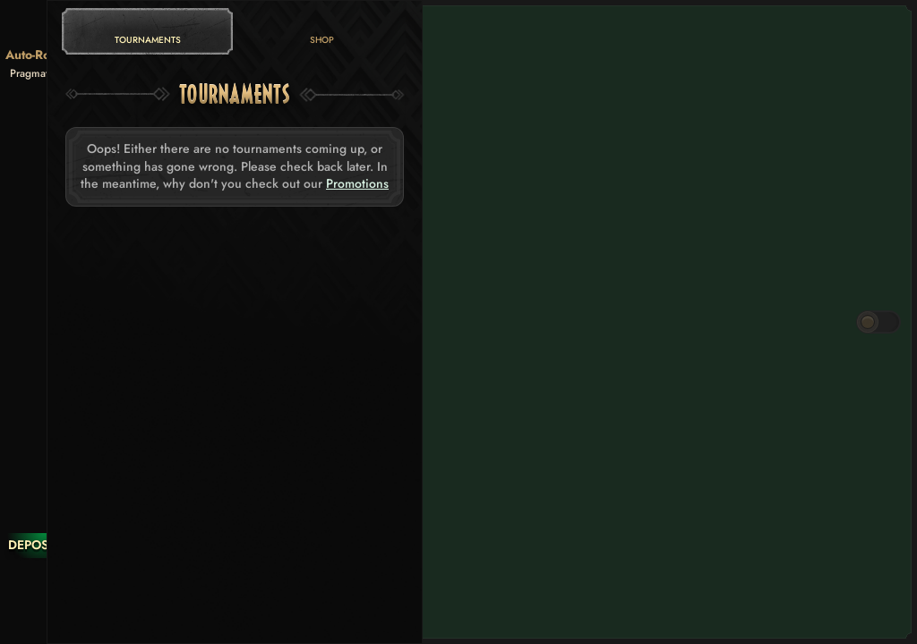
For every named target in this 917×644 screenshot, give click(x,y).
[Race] (44, 581)
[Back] (44, 27)
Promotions (357, 183)
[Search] (44, 617)
